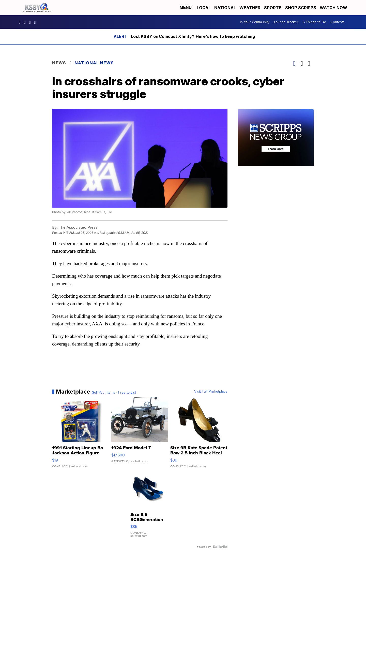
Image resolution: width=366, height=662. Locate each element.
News (59, 62)
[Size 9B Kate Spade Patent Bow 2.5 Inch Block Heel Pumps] (198, 435)
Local (204, 7)
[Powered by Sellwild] (220, 547)
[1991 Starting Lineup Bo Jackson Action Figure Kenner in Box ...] (80, 435)
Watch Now (334, 7)
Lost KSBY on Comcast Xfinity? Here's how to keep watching (193, 36)
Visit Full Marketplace (210, 391)
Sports (273, 7)
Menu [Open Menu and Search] (186, 7)
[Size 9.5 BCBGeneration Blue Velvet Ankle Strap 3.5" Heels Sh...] (146, 508)
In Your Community (254, 22)
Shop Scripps (300, 7)
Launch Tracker (286, 22)
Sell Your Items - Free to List (114, 392)
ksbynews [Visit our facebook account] (21, 22)
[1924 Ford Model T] (140, 435)
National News (94, 62)
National (225, 7)
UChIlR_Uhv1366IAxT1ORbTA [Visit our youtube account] (36, 22)
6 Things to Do (314, 22)
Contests (338, 22)
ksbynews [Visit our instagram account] (26, 22)
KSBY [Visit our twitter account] (31, 22)
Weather (250, 7)
